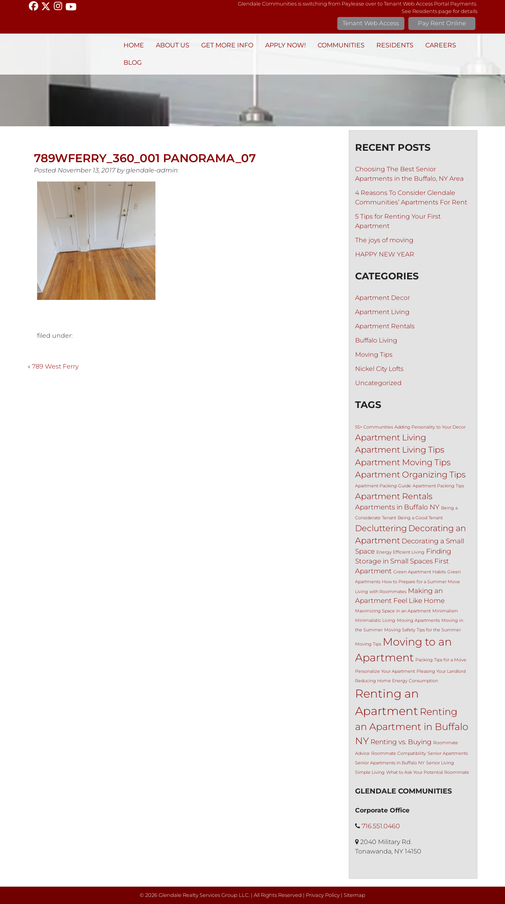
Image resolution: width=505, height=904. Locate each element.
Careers (440, 45)
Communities (341, 45)
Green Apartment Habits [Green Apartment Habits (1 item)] (419, 572)
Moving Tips (374, 354)
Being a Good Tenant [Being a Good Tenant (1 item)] (420, 517)
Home (133, 45)
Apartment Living (382, 312)
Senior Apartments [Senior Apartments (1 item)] (448, 753)
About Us (172, 45)
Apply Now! (285, 45)
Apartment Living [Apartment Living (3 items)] (390, 437)
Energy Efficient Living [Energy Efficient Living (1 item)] (400, 552)
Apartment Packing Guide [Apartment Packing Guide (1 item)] (383, 485)
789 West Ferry (55, 366)
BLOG (132, 62)
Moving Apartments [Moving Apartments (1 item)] (418, 620)
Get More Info (227, 45)
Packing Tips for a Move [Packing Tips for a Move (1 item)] (440, 660)
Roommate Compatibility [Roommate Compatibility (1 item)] (398, 753)
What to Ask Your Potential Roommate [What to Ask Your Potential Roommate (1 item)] (427, 772)
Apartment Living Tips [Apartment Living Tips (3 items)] (399, 450)
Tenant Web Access (370, 23)
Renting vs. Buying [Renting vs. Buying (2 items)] (401, 742)
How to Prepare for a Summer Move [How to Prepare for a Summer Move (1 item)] (421, 581)
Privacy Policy (323, 895)
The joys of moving (384, 240)
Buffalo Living (376, 340)
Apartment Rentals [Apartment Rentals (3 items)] (393, 496)
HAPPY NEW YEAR (384, 254)
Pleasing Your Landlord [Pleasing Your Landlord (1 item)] (441, 671)
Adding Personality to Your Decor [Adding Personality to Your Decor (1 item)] (430, 427)
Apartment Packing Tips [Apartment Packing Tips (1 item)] (438, 485)
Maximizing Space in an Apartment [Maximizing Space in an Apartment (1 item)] (393, 611)
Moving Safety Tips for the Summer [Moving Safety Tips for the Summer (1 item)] (422, 630)
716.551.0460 (381, 826)
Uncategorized (378, 383)
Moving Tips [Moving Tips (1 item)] (368, 644)
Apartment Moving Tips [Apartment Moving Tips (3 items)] (403, 462)
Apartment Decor (382, 297)
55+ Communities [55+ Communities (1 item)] (374, 427)
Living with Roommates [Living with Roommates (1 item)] (380, 591)
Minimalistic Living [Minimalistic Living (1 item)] (375, 620)
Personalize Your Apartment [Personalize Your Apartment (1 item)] (385, 671)
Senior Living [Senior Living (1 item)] (440, 762)
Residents (394, 45)
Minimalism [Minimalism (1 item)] (445, 611)
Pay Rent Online (442, 23)
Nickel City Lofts (379, 368)
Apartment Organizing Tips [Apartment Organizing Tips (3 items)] (410, 474)
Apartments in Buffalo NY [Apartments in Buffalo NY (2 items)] (397, 507)
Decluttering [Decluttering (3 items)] (381, 528)
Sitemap (354, 895)
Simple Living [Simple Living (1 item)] (370, 772)
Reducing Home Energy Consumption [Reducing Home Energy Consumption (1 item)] (396, 680)
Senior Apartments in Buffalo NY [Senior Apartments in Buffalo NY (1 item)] (390, 762)
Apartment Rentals (385, 326)
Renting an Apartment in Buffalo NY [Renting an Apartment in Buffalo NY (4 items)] (411, 726)
